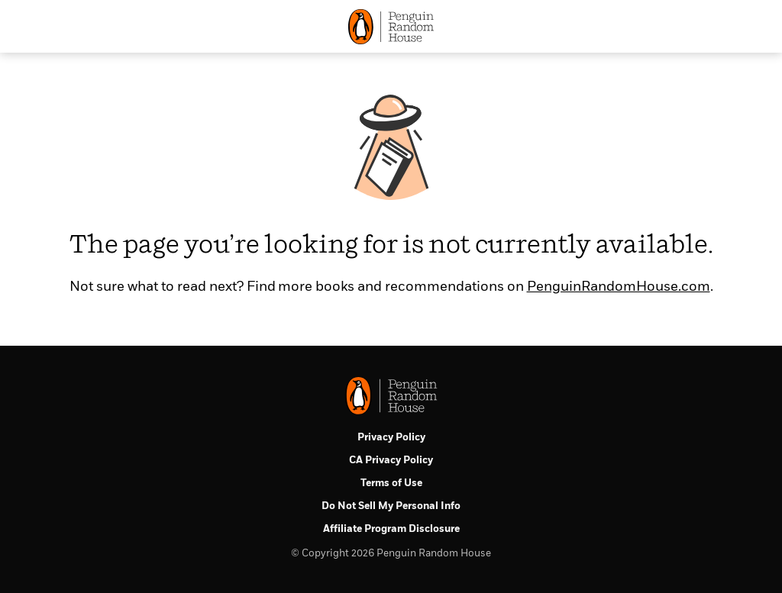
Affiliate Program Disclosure (391, 529)
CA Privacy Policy (391, 461)
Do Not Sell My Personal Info (391, 506)
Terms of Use (391, 483)
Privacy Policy (391, 438)
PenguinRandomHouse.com (618, 287)
